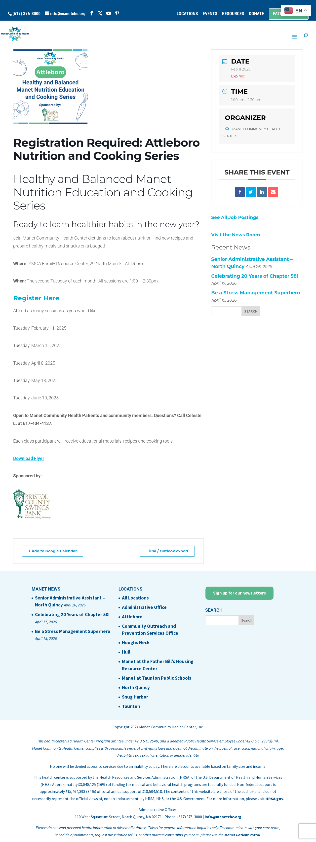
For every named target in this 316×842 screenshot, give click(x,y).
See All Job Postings (234, 217)
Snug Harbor (135, 697)
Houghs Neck (136, 642)
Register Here (36, 298)
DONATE (256, 13)
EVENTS (210, 13)
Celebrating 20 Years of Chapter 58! (254, 276)
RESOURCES (233, 13)
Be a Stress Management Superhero (255, 293)
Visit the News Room (235, 235)
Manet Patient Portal (242, 834)
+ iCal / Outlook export (166, 551)
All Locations (135, 598)
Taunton (131, 706)
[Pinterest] (117, 13)
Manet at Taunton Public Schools (156, 678)
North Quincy (136, 687)
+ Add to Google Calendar (54, 551)
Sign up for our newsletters (239, 593)
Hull (126, 652)
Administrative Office (144, 607)
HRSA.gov (274, 798)
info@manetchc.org (223, 816)
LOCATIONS (187, 13)
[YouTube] (108, 13)
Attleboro (132, 617)
